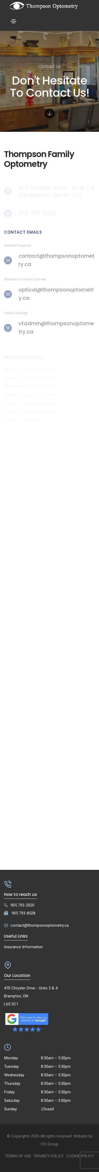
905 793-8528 (23, 913)
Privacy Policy (49, 1156)
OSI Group (49, 1144)
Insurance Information (23, 947)
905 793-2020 (22, 905)
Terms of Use (18, 1156)
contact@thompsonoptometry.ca (40, 925)
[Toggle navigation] (13, 21)
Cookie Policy (80, 1156)
